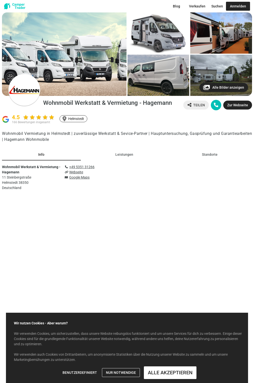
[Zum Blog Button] (176, 6)
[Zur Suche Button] (217, 6)
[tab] (41, 154)
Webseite (76, 172)
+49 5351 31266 (82, 167)
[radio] (26, 117)
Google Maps (79, 177)
